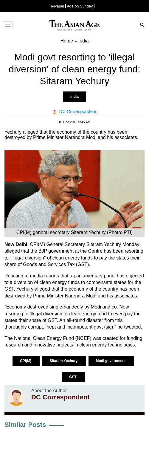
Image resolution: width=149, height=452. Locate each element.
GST (73, 377)
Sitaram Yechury (63, 361)
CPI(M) (26, 361)
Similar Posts (25, 424)
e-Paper (57, 6)
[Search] (142, 25)
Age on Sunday (80, 6)
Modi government (111, 361)
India (74, 96)
